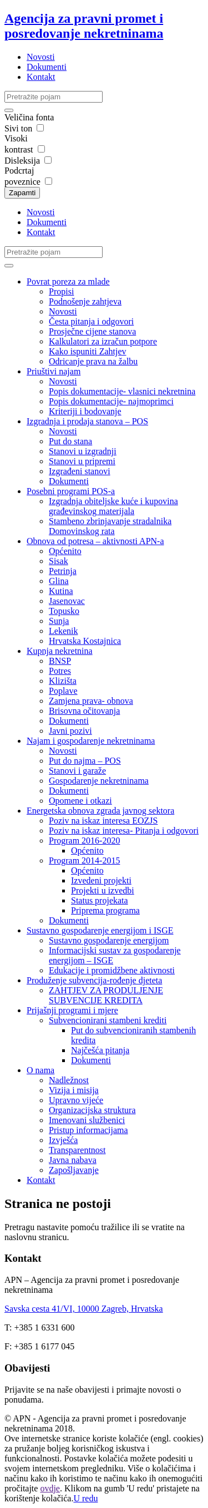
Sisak (58, 561)
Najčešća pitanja (100, 1050)
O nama (40, 1070)
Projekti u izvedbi (102, 890)
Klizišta (63, 681)
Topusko (64, 611)
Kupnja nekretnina (60, 651)
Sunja (59, 621)
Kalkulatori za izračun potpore (103, 341)
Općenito (65, 551)
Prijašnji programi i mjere (72, 1010)
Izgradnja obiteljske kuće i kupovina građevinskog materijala (113, 506)
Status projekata (99, 900)
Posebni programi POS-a (71, 491)
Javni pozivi (70, 730)
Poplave (63, 690)
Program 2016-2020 (84, 840)
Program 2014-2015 (84, 860)
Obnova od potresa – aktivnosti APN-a (95, 541)
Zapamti (22, 193)
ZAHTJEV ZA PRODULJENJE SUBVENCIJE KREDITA (106, 995)
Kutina (61, 591)
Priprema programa (105, 910)
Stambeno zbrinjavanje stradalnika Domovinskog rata (110, 526)
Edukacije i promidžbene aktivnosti (112, 970)
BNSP (60, 661)
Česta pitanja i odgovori (91, 321)
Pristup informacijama (88, 1130)
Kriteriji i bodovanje (85, 411)
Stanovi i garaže (77, 770)
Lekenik (63, 631)
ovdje (50, 1488)
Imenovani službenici (87, 1120)
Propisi (61, 291)
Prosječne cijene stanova (92, 331)
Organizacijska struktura (92, 1110)
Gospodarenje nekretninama (99, 780)
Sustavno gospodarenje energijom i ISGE (100, 930)
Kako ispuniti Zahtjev (87, 351)
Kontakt (41, 77)
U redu (85, 1498)
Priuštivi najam (53, 371)
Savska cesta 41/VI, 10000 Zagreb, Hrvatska (83, 1308)
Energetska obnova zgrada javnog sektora (100, 810)
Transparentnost (77, 1150)
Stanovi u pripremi (82, 461)
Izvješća (63, 1140)
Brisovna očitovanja (84, 710)
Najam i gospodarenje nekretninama (91, 740)
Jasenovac (67, 601)
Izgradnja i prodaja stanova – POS (87, 421)
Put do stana (70, 441)
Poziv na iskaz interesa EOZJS (103, 820)
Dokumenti (47, 67)
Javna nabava (73, 1160)
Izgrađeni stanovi (79, 471)
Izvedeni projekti (101, 880)
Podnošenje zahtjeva (85, 301)
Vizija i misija (74, 1090)
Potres (60, 671)
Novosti (41, 57)
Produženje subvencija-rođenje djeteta (94, 980)
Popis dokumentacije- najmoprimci (111, 401)
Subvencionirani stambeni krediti (107, 1020)
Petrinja (63, 571)
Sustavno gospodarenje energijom (109, 940)
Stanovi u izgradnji (82, 451)
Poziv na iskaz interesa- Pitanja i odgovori (124, 830)
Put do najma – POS (85, 760)
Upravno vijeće (76, 1100)
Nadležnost (69, 1080)
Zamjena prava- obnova (91, 700)
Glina (59, 581)
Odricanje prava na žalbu (93, 361)
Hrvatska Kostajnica (85, 641)
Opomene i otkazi (80, 800)
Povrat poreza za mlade (68, 281)
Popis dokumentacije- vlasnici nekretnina (122, 391)
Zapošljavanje (74, 1170)
